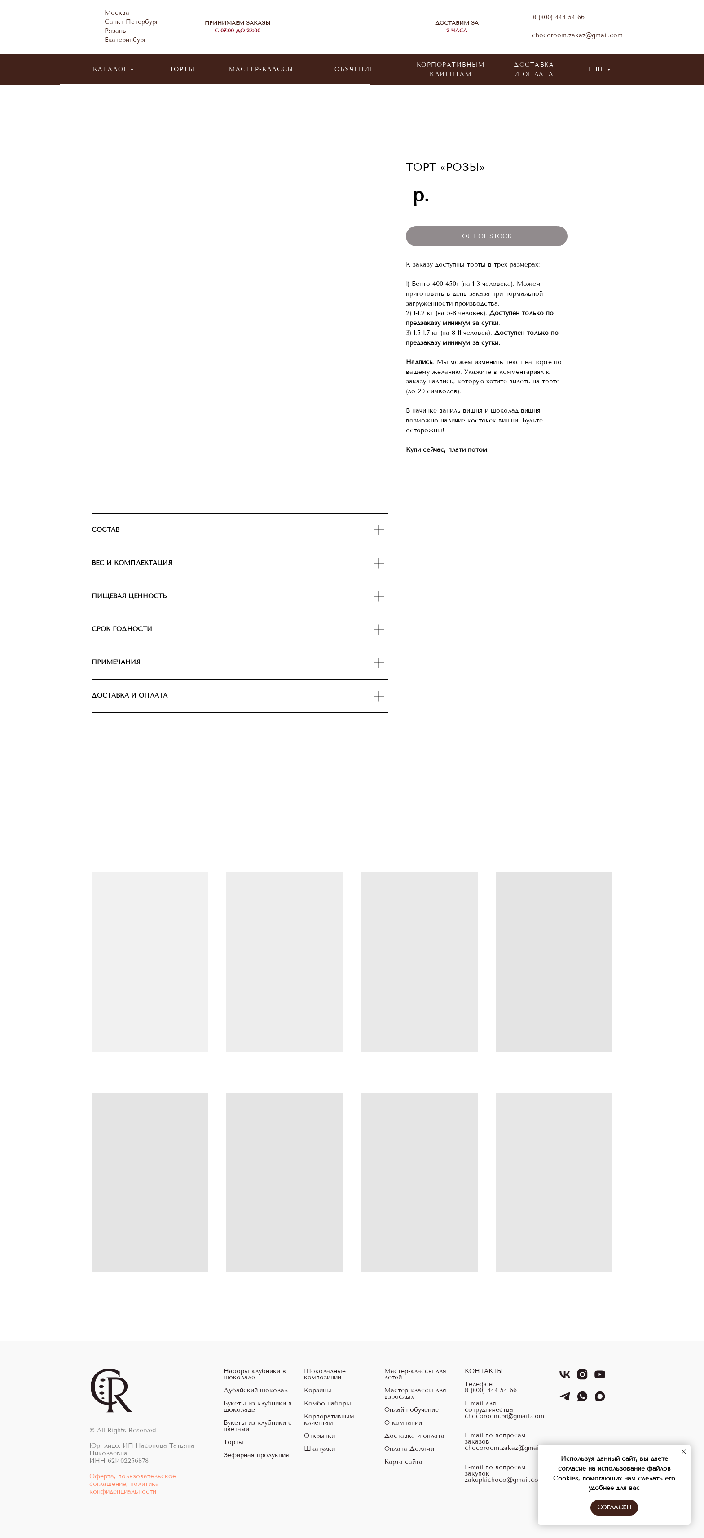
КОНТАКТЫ (484, 1371)
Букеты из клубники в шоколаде (258, 1406)
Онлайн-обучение (411, 1410)
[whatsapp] (582, 1400)
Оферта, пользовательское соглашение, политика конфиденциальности (132, 1483)
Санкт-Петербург (131, 22)
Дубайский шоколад (256, 1390)
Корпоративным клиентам (329, 1420)
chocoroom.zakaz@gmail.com (577, 35)
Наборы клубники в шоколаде (255, 1374)
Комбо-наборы (327, 1403)
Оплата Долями (409, 1449)
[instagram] (582, 1378)
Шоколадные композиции (325, 1374)
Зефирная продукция (256, 1455)
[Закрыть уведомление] (683, 1451)
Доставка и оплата (414, 1436)
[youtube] (600, 1378)
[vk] (565, 1378)
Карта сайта (403, 1462)
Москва (117, 13)
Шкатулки (319, 1449)
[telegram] (565, 1400)
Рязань (115, 31)
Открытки (319, 1436)
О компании (403, 1423)
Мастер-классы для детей (415, 1374)
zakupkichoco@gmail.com (504, 1480)
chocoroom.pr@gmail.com (504, 1416)
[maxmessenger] (600, 1400)
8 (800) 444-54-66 (558, 17)
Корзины (317, 1390)
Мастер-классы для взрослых (415, 1393)
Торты (233, 1442)
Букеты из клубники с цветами (258, 1426)
